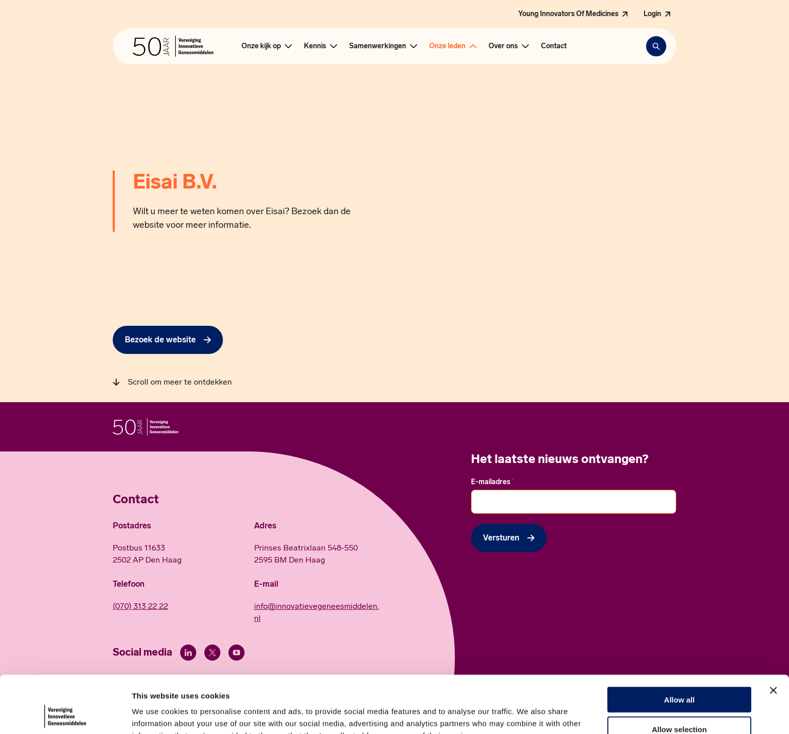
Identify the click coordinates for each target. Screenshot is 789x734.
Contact (554, 46)
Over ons (503, 46)
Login (652, 14)
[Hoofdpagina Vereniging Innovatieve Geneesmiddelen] (173, 46)
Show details (528, 714)
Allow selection (679, 675)
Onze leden (447, 46)
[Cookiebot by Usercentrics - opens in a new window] (65, 714)
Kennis (315, 46)
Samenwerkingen (377, 46)
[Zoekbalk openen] (656, 46)
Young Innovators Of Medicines (568, 14)
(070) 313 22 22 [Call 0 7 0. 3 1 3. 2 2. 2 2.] (140, 606)
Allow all (679, 645)
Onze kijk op (261, 46)
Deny (679, 704)
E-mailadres (492, 481)
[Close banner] (773, 636)
